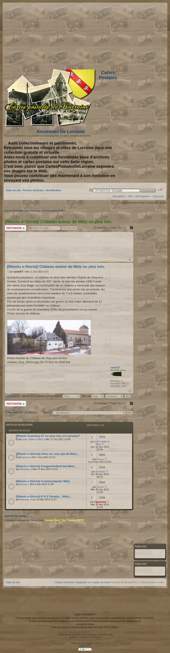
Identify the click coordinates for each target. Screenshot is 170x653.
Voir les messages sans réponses (22, 210)
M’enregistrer (142, 196)
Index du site (13, 190)
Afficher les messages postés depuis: (51, 396)
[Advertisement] (129, 35)
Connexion (158, 196)
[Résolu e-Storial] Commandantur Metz (43, 481)
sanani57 (18, 271)
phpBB (75, 635)
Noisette (24, 499)
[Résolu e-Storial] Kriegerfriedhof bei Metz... (46, 466)
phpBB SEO (85, 645)
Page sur (117, 227)
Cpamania (100, 502)
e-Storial (100, 471)
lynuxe (25, 457)
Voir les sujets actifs (53, 210)
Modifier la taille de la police (161, 190)
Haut (130, 259)
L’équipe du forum (64, 582)
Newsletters (119, 196)
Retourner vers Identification (23, 412)
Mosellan (25, 469)
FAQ (130, 196)
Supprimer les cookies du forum (93, 582)
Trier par (93, 396)
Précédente (14, 396)
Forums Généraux (33, 190)
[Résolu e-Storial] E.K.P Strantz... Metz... (43, 496)
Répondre (15, 228)
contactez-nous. (85, 624)
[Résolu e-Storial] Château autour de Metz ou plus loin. (56, 267)
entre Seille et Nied (32, 439)
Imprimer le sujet (91, 190)
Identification (53, 190)
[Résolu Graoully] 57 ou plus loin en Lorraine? (48, 436)
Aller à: (47, 412)
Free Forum (95, 637)
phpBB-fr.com (92, 643)
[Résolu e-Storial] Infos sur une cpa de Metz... (47, 453)
